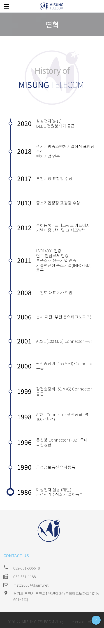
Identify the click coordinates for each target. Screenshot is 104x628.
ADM (91, 621)
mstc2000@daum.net (31, 585)
